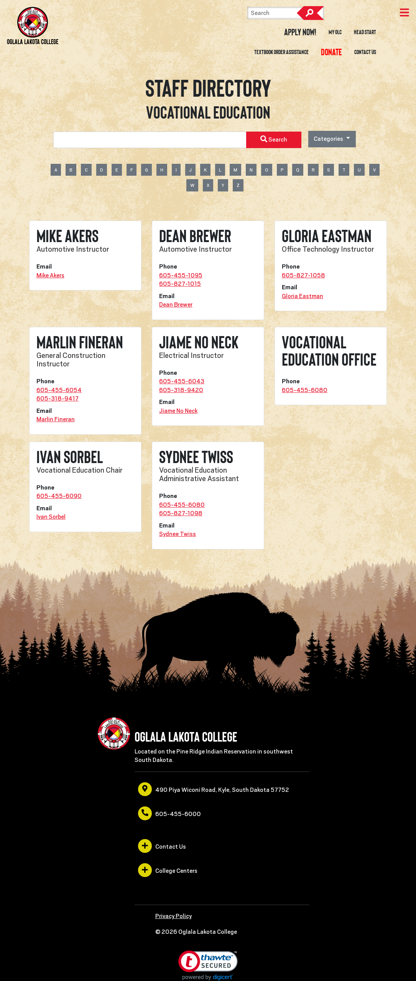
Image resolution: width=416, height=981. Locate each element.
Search (310, 13)
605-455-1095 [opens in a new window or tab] (180, 275)
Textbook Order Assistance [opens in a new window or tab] (281, 52)
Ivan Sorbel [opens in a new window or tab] (51, 516)
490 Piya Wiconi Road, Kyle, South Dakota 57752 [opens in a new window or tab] (213, 789)
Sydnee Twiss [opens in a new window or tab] (177, 534)
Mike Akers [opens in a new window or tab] (50, 275)
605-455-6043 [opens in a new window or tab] (181, 381)
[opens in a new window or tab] (331, 52)
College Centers (167, 870)
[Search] (285, 13)
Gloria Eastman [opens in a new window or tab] (302, 296)
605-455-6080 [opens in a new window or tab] (304, 390)
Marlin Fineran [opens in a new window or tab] (55, 419)
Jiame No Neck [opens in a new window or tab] (178, 410)
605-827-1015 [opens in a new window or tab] (180, 283)
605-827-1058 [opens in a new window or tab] (303, 275)
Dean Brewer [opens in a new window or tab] (175, 304)
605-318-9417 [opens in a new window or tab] (57, 398)
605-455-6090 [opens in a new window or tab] (59, 496)
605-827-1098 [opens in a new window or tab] (180, 513)
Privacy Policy (173, 916)
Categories (329, 138)
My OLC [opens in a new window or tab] (335, 32)
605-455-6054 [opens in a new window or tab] (59, 390)
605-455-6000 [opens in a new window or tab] (169, 813)
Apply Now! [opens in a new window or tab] (300, 32)
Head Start (365, 32)
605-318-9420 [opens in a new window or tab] (181, 390)
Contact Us (365, 52)
